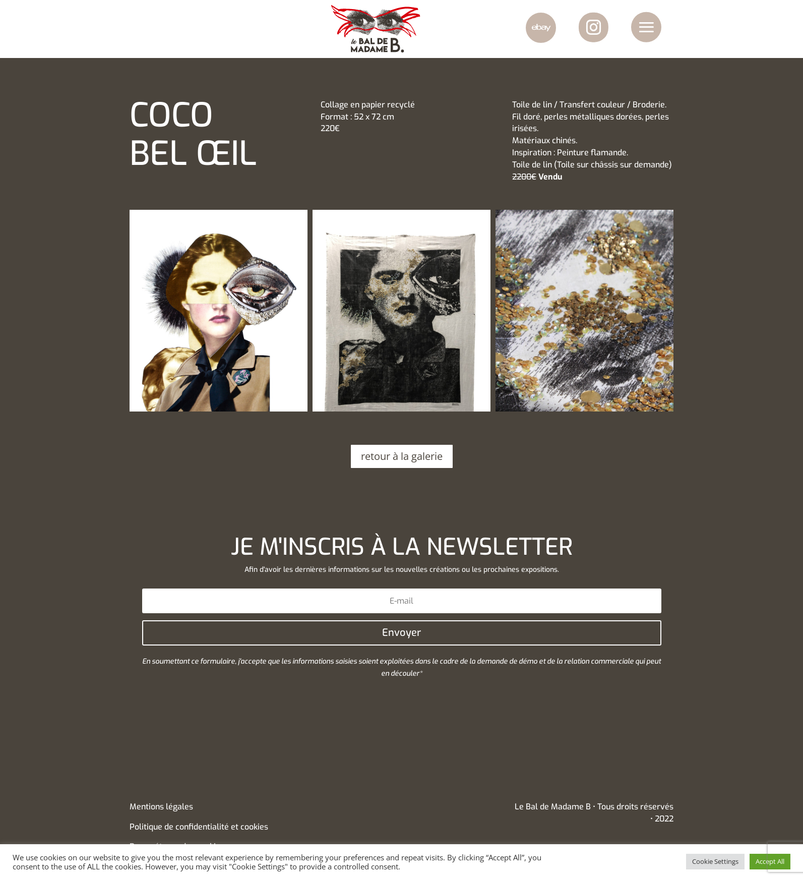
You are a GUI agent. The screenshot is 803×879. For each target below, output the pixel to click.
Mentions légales (161, 806)
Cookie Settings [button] (715, 861)
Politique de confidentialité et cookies (199, 827)
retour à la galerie (402, 456)
